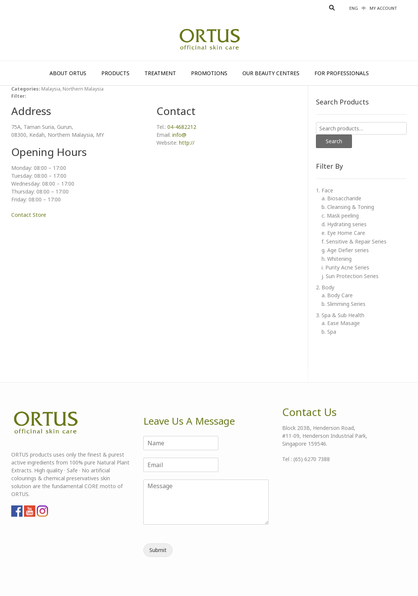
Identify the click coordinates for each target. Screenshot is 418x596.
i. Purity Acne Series (345, 267)
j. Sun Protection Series (350, 276)
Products (115, 73)
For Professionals (341, 73)
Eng (353, 8)
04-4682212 (181, 126)
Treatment (160, 73)
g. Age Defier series (345, 250)
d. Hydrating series (344, 224)
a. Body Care (337, 295)
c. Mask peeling (340, 215)
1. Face (324, 190)
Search (334, 141)
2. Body (325, 287)
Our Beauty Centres (270, 73)
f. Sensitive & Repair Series (354, 241)
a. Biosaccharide (341, 198)
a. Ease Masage (341, 323)
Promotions (209, 73)
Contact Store (28, 214)
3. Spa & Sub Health (340, 315)
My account (383, 8)
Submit (158, 550)
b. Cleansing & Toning (348, 206)
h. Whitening (337, 258)
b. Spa (329, 331)
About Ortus (68, 73)
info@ (179, 134)
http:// (186, 142)
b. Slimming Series (343, 303)
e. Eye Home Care (343, 232)
